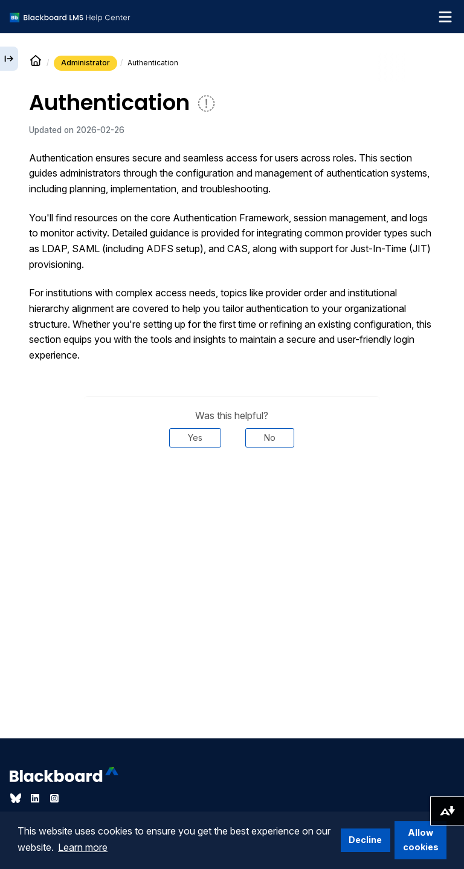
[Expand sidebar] (9, 59)
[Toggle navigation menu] (445, 17)
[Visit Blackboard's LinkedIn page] (36, 798)
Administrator (85, 62)
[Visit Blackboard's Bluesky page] (17, 798)
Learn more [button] (83, 847)
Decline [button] (365, 840)
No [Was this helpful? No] (270, 437)
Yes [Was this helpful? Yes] (195, 437)
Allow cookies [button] (421, 839)
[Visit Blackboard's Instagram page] (54, 798)
